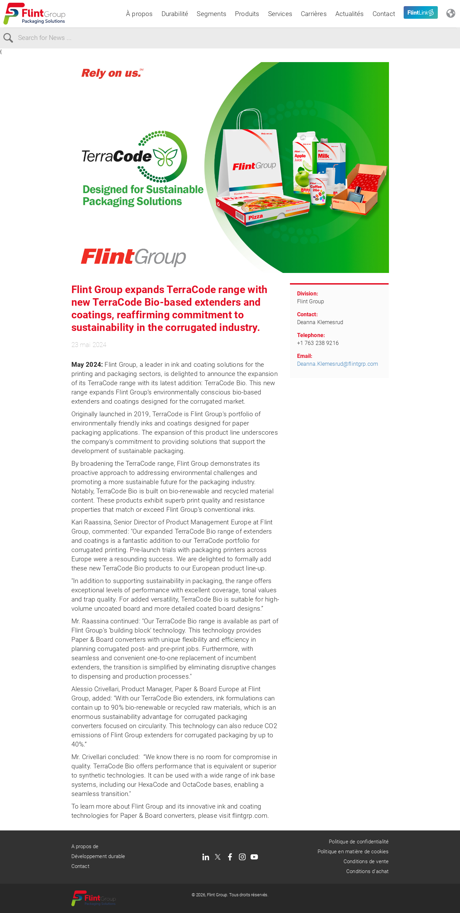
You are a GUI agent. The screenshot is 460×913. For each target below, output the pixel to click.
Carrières (314, 14)
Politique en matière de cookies (353, 852)
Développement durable (98, 856)
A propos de (85, 846)
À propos (139, 14)
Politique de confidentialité (359, 842)
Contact (384, 14)
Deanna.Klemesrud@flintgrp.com (337, 364)
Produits (247, 14)
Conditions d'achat (367, 871)
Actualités (349, 14)
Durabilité (175, 14)
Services (280, 14)
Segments (211, 14)
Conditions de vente (366, 861)
